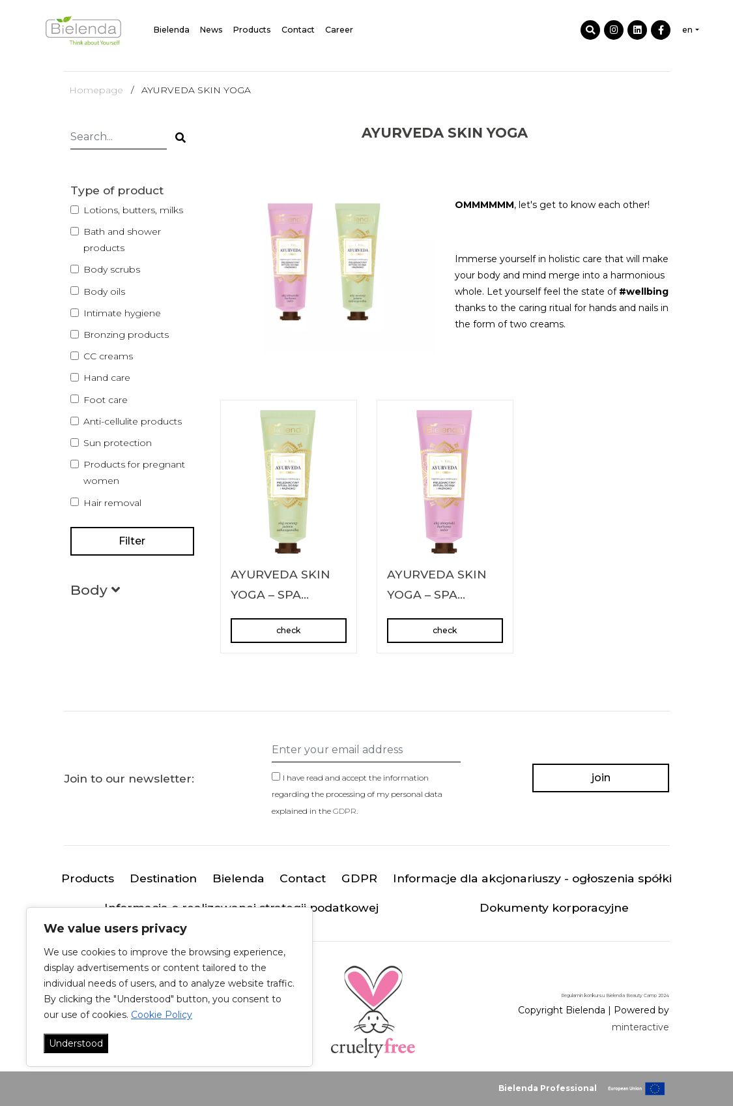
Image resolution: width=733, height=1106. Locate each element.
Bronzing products (126, 334)
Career (339, 30)
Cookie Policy (161, 1015)
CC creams (108, 356)
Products (252, 30)
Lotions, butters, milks (133, 210)
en (687, 30)
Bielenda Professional (547, 1088)
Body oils (104, 291)
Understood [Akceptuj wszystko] (76, 1043)
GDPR (344, 811)
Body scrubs (111, 269)
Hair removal (112, 503)
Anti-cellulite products (132, 421)
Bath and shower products (122, 240)
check (288, 630)
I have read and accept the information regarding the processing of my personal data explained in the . (357, 794)
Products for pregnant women (134, 472)
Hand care (106, 377)
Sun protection (117, 443)
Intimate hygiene (122, 313)
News (211, 30)
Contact (298, 30)
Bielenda (172, 30)
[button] (95, 592)
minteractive (640, 1027)
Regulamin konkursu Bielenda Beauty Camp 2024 (615, 995)
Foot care (105, 400)
